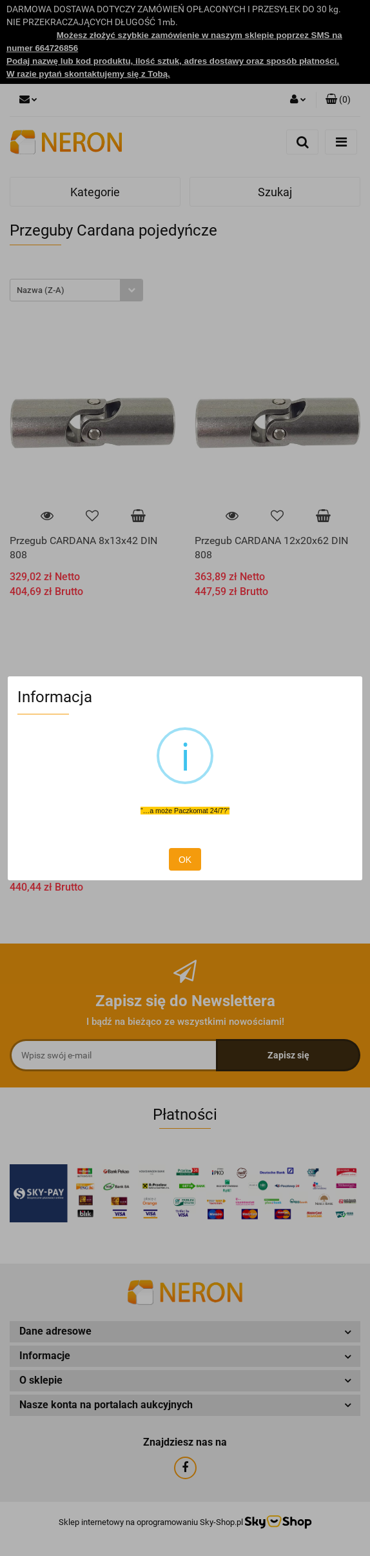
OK (185, 859)
